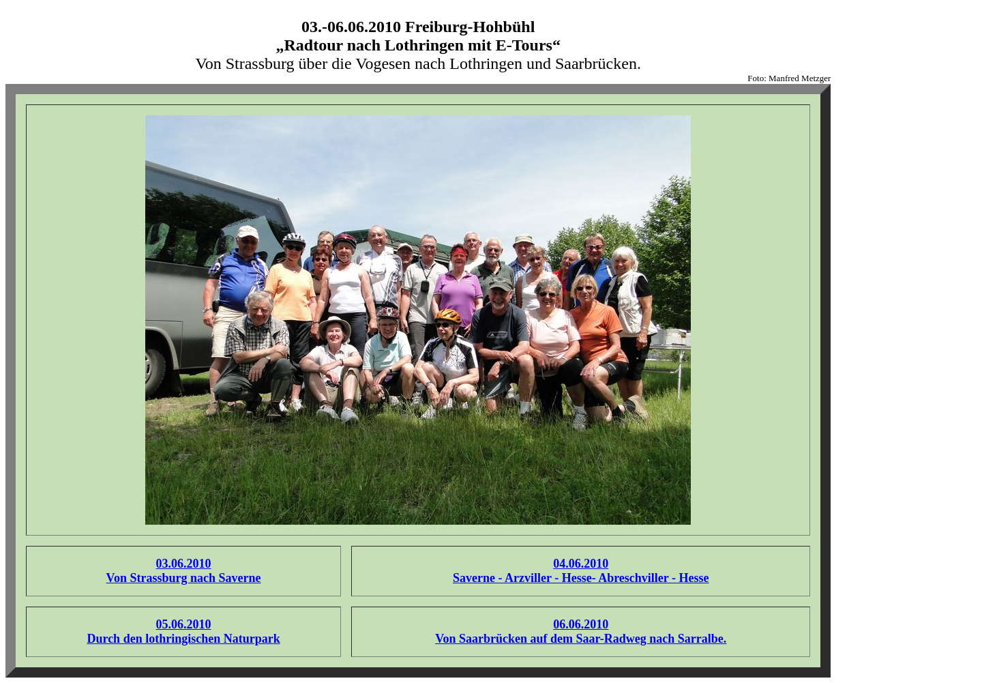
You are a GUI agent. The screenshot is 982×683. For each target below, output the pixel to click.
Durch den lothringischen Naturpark (183, 638)
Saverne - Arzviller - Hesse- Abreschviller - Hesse (581, 578)
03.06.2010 (183, 563)
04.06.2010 (580, 563)
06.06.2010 (580, 624)
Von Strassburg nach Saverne (183, 578)
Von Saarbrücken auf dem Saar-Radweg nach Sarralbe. (580, 638)
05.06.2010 (183, 624)
